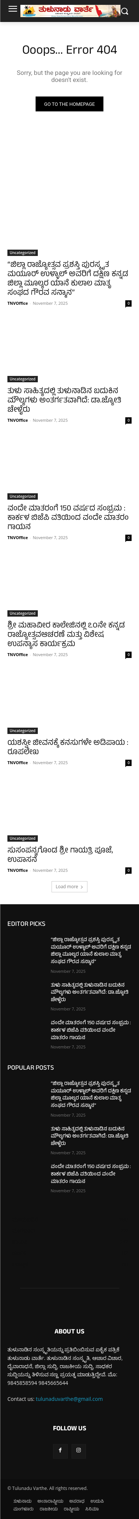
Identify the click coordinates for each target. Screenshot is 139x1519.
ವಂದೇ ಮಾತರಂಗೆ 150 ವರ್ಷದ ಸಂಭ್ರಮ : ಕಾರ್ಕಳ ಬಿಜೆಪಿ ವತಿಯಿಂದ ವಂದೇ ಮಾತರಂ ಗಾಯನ (68, 518)
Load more (69, 886)
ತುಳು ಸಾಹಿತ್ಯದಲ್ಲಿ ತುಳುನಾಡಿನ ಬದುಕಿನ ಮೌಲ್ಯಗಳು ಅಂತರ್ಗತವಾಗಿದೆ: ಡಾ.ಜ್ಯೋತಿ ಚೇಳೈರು (64, 401)
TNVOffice (17, 303)
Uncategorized (23, 252)
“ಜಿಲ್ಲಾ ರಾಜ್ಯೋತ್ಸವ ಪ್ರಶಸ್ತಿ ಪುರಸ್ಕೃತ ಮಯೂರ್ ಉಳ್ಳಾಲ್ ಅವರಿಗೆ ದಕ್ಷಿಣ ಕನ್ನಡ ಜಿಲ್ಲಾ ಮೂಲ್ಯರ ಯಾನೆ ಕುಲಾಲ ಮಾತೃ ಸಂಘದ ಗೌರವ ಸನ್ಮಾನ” (67, 279)
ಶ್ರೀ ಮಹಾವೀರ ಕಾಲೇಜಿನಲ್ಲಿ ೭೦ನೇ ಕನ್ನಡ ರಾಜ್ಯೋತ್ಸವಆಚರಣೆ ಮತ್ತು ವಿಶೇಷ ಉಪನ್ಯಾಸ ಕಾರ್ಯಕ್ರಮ (66, 635)
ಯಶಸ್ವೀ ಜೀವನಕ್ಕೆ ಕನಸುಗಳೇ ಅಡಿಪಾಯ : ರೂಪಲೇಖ (67, 748)
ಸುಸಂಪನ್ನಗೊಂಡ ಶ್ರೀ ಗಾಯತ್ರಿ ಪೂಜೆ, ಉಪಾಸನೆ (60, 856)
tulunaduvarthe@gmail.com (69, 1398)
